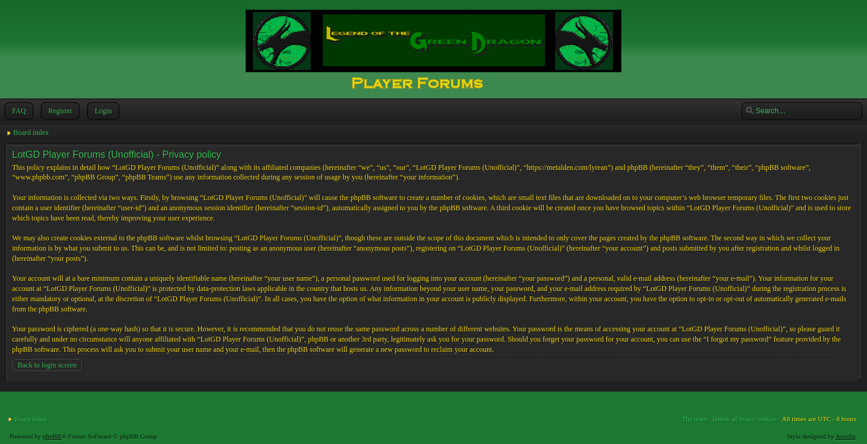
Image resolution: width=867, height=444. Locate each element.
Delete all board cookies (744, 418)
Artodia (846, 436)
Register (59, 110)
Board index (31, 132)
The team (694, 418)
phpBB (52, 436)
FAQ (18, 110)
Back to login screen (46, 365)
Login (102, 110)
